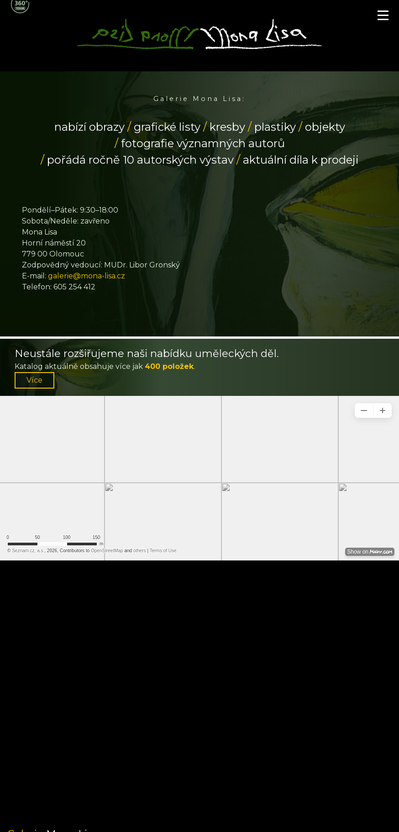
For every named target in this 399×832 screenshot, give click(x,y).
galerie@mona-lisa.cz (86, 276)
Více (34, 380)
